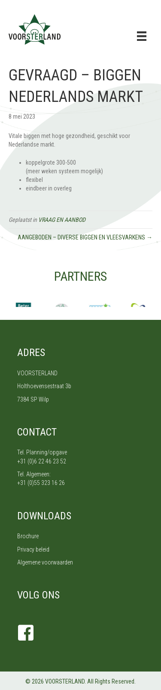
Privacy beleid (33, 549)
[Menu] (141, 36)
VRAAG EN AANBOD (61, 219)
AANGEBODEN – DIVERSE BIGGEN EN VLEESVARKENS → (85, 237)
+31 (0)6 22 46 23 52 (41, 461)
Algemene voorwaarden (45, 562)
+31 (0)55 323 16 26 (41, 482)
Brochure (28, 536)
